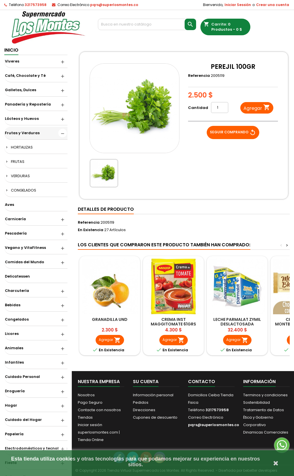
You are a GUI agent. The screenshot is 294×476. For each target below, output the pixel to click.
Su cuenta (145, 381)
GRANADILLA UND (109, 319)
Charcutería (17, 290)
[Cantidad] (219, 107)
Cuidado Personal (22, 376)
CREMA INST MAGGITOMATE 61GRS (173, 322)
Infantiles (14, 362)
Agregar (256, 108)
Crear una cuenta (272, 4)
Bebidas (12, 305)
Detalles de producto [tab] (106, 209)
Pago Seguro (90, 402)
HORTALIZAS (22, 147)
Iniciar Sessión (238, 4)
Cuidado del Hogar (23, 419)
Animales (14, 348)
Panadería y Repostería (28, 104)
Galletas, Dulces (20, 89)
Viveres (12, 61)
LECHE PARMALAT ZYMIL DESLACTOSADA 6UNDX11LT (237, 324)
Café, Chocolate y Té (25, 75)
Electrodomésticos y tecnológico (36, 448)
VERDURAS (20, 175)
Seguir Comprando (233, 132)
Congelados (17, 319)
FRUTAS (17, 161)
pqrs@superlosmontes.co (114, 4)
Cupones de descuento (155, 417)
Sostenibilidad (256, 402)
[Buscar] (147, 24)
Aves (9, 204)
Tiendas (85, 417)
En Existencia (90, 230)
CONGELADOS (23, 190)
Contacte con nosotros (99, 410)
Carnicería (15, 218)
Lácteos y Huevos (22, 118)
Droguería (15, 391)
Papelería (14, 434)
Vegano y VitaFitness (25, 247)
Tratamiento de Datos (263, 410)
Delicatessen (17, 276)
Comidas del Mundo (24, 262)
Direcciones (144, 410)
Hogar (11, 405)
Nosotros (86, 395)
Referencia (199, 75)
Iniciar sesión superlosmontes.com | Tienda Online (99, 432)
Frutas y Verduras (22, 132)
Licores (12, 333)
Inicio (11, 50)
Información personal (153, 395)
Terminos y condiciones (265, 395)
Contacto (201, 381)
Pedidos (140, 402)
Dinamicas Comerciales (265, 432)
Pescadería (16, 233)
